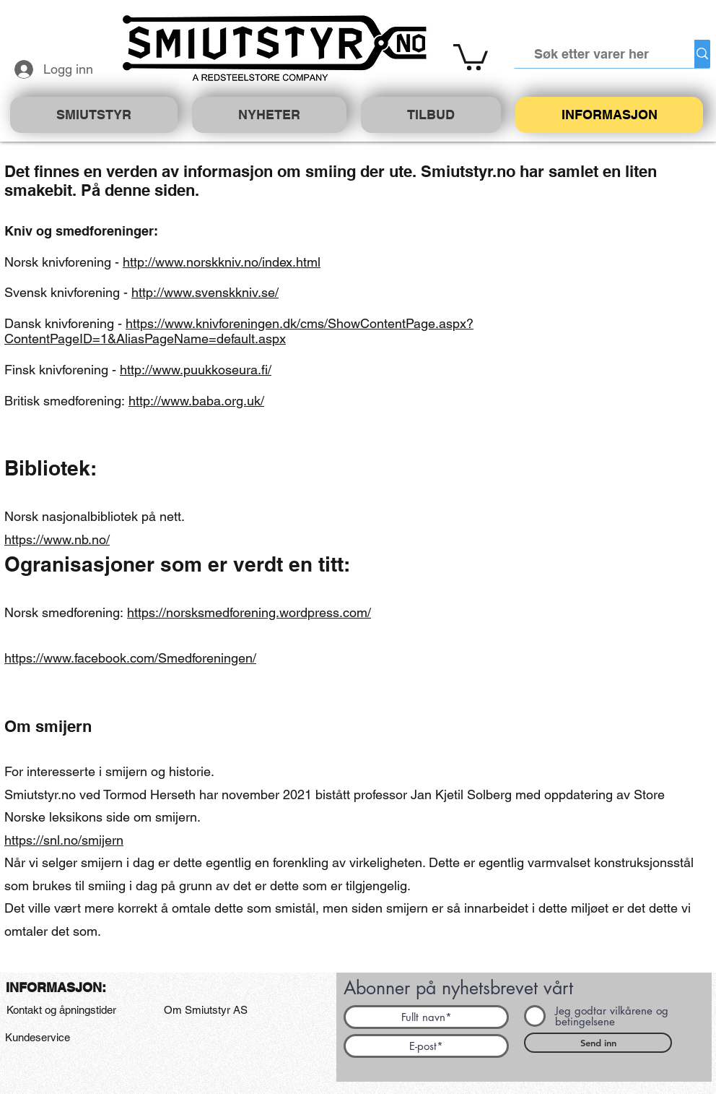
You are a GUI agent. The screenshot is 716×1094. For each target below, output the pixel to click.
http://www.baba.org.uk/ (196, 400)
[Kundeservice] (37, 1038)
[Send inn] (598, 1043)
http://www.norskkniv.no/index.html (221, 262)
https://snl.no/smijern (63, 840)
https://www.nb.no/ (57, 539)
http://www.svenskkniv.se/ (205, 292)
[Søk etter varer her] (592, 54)
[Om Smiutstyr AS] (206, 1010)
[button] (470, 55)
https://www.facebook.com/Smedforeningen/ (130, 658)
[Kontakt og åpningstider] (61, 1010)
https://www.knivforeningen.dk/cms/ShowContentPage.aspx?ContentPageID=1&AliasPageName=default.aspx (238, 331)
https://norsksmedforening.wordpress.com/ (249, 612)
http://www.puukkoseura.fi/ (195, 369)
